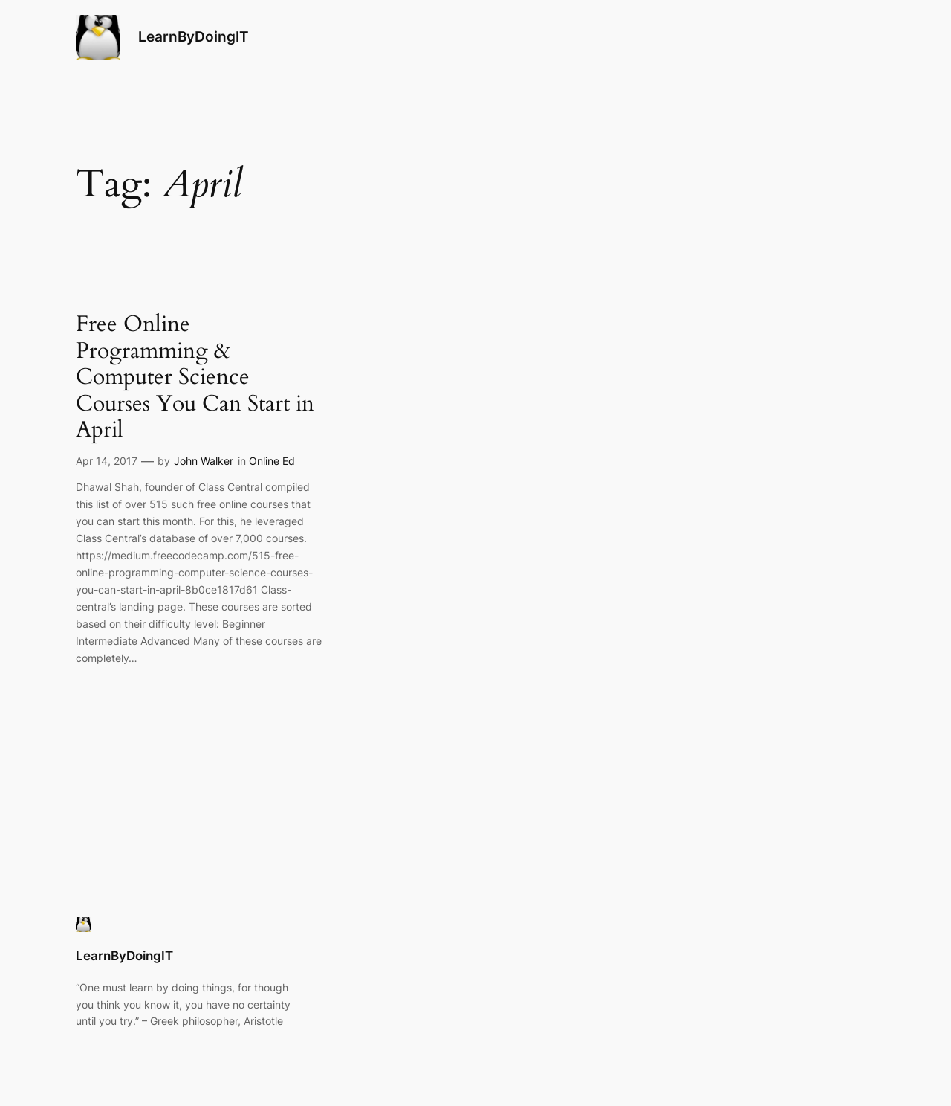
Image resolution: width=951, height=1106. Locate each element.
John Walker (203, 460)
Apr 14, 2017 (106, 460)
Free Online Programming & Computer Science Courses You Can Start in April (195, 378)
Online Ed (272, 460)
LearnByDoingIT (193, 36)
